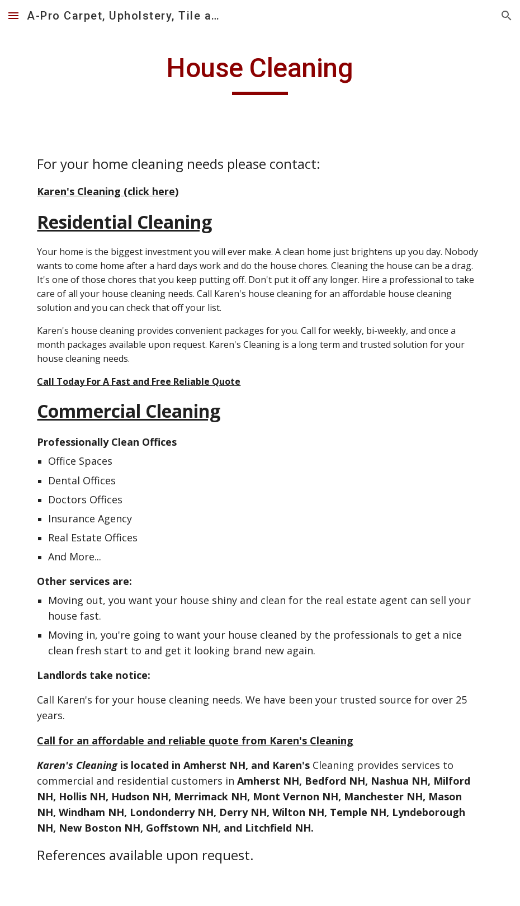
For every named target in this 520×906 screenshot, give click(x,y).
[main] (259, 73)
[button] (13, 15)
